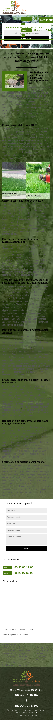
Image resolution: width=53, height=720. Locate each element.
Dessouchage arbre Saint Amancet (25, 662)
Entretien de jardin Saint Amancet (41, 656)
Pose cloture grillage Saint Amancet (25, 653)
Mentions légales (26, 713)
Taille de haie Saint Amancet (8, 649)
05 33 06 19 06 (23, 567)
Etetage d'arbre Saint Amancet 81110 (9, 656)
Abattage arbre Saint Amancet (42, 649)
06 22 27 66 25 (23, 572)
